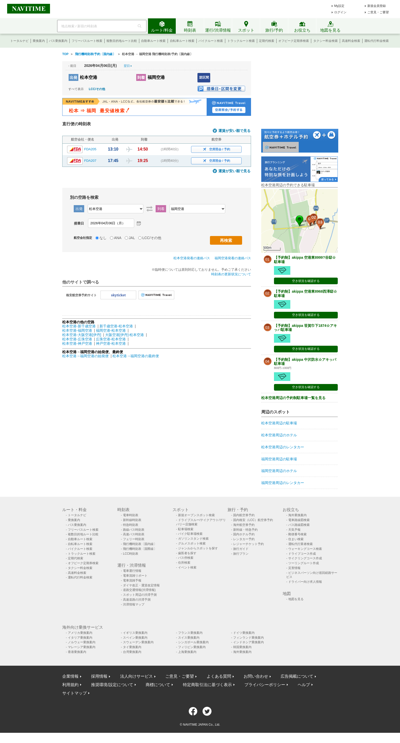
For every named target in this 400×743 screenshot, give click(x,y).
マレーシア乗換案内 (81, 647)
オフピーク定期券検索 (293, 41)
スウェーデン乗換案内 (138, 642)
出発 (73, 77)
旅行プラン (240, 553)
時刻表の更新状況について (231, 274)
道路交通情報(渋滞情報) (139, 590)
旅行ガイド (240, 549)
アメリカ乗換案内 (80, 633)
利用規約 (70, 685)
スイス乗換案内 (188, 637)
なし (103, 238)
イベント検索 (187, 567)
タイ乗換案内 (132, 647)
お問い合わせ (256, 676)
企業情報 (70, 676)
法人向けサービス (136, 676)
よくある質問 (219, 676)
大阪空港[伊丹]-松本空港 (124, 335)
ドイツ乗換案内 (244, 633)
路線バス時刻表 (133, 529)
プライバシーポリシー (264, 685)
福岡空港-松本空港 (111, 330)
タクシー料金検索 (325, 41)
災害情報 (294, 568)
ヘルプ (304, 685)
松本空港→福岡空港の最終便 (135, 356)
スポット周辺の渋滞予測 (140, 595)
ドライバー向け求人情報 (305, 582)
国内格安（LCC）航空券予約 (253, 520)
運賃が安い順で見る (234, 131)
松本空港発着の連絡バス (191, 258)
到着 (141, 77)
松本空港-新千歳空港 (79, 326)
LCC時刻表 (130, 553)
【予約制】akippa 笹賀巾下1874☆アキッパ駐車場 (305, 328)
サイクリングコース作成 (305, 558)
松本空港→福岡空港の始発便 (86, 356)
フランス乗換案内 (190, 633)
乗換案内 (39, 41)
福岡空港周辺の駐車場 (279, 459)
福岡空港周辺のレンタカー (282, 483)
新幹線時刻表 (132, 520)
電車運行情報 (132, 571)
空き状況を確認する (306, 281)
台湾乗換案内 (132, 652)
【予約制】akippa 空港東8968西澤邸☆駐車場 (305, 293)
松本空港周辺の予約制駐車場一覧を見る (293, 398)
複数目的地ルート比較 (121, 41)
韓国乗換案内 (242, 647)
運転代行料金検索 (376, 41)
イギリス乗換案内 (135, 633)
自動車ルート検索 (153, 41)
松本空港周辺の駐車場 (279, 423)
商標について (158, 685)
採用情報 (99, 676)
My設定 (339, 6)
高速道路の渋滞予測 (137, 599)
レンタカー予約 (244, 539)
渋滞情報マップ (133, 604)
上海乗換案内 (187, 652)
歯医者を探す (187, 553)
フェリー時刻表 (133, 539)
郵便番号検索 (297, 534)
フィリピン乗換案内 (192, 647)
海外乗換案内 (297, 515)
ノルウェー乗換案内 (81, 642)
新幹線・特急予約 (245, 529)
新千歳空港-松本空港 (116, 326)
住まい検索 (296, 539)
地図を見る (296, 599)
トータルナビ (19, 41)
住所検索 (184, 562)
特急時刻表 (130, 525)
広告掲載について (297, 676)
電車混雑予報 (132, 580)
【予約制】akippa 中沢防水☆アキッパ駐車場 (305, 361)
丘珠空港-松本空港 (111, 339)
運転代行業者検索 (300, 544)
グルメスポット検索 (192, 543)
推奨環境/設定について (112, 685)
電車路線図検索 (299, 520)
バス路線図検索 (299, 525)
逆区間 (204, 77)
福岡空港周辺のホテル (279, 471)
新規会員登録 (376, 6)
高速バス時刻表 (133, 534)
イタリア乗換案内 (80, 637)
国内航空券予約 (244, 515)
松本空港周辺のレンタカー (282, 447)
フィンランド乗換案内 (248, 637)
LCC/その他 (97, 89)
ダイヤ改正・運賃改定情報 (141, 585)
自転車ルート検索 (182, 41)
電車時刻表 (130, 515)
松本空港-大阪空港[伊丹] (81, 335)
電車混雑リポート (135, 575)
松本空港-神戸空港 (77, 343)
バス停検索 (185, 558)
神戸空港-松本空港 (111, 343)
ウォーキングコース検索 (305, 549)
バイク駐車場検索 (190, 534)
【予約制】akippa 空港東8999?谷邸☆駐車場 (305, 259)
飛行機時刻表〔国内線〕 (140, 544)
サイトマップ (74, 693)
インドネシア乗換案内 (248, 642)
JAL (132, 238)
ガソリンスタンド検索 (193, 538)
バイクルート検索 (210, 41)
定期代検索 (266, 41)
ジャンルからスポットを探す (198, 548)
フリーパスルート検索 (87, 41)
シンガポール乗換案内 (193, 642)
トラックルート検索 (241, 41)
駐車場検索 (185, 529)
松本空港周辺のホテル (279, 435)
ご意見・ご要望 (378, 12)
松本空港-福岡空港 (77, 330)
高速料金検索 (351, 41)
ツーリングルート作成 (303, 563)
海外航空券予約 (244, 525)
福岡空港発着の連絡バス (233, 258)
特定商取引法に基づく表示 (207, 685)
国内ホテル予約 (244, 534)
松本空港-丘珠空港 (77, 339)
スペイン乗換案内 (135, 637)
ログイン (340, 12)
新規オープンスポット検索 (196, 515)
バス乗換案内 (58, 41)
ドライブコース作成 (302, 553)
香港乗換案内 (77, 652)
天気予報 (294, 529)
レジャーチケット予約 (248, 544)
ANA (117, 238)
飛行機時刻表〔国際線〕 (140, 549)
